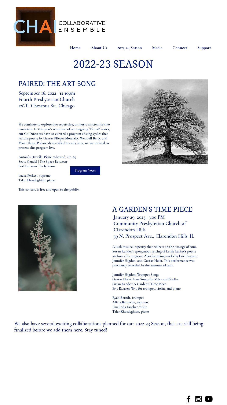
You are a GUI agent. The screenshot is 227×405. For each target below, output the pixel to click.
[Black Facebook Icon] (188, 399)
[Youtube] (208, 399)
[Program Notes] (85, 170)
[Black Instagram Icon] (198, 399)
